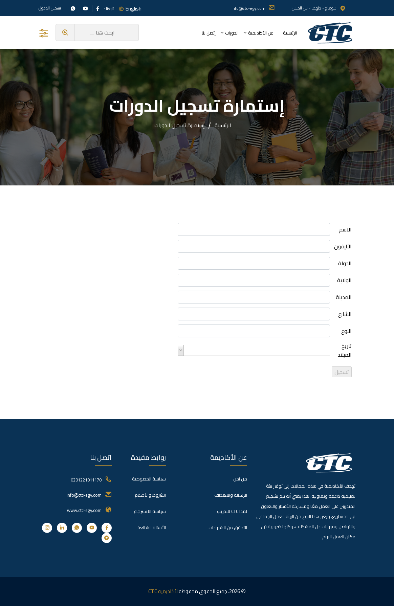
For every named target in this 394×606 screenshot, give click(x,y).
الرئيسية (290, 33)
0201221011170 (86, 480)
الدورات (232, 33)
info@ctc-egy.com (253, 8)
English (133, 8)
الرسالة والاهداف (230, 495)
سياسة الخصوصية (149, 479)
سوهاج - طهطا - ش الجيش (319, 8)
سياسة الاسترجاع (150, 511)
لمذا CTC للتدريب (232, 511)
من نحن (240, 479)
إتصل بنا (209, 33)
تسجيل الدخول (50, 8)
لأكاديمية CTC (163, 591)
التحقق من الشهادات (228, 527)
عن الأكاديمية (260, 33)
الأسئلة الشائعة (151, 527)
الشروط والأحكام (150, 495)
